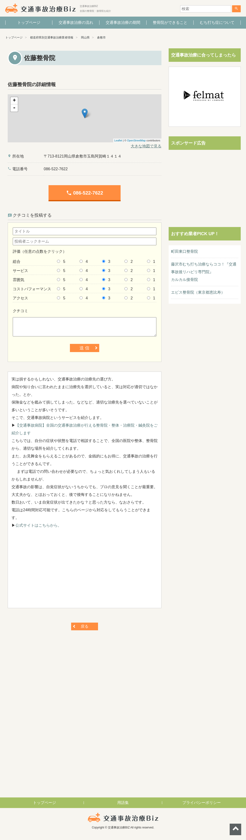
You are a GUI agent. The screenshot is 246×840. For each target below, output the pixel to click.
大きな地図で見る (146, 146)
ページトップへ (235, 829)
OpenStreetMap (136, 140)
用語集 (123, 803)
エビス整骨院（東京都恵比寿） (198, 292)
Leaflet (118, 140)
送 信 (84, 348)
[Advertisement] (85, 570)
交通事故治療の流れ (76, 22)
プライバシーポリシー (201, 803)
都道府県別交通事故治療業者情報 (51, 37)
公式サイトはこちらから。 (38, 525)
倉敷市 (101, 37)
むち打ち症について (217, 22)
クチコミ (20, 311)
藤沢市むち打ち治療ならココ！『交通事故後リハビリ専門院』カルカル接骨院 (203, 272)
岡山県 (85, 37)
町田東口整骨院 (184, 251)
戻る (84, 626)
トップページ (28, 22)
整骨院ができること (170, 22)
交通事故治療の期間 (123, 22)
